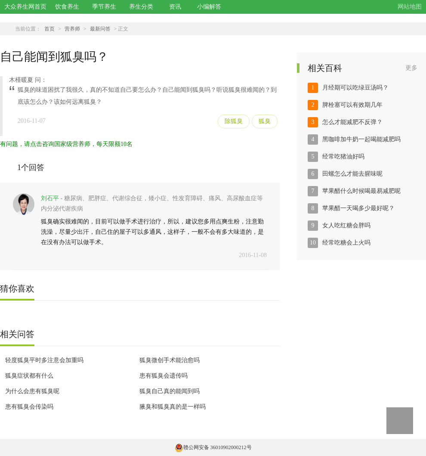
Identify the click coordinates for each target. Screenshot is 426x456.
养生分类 (141, 6)
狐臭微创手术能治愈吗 (169, 360)
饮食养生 (67, 6)
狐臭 (265, 121)
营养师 (72, 29)
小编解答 (209, 6)
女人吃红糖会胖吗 (346, 225)
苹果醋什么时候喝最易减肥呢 (361, 191)
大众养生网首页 (25, 6)
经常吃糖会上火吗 (346, 242)
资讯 (175, 6)
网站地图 (410, 6)
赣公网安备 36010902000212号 (213, 447)
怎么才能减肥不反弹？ (352, 122)
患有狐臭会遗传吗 (163, 375)
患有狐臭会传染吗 (29, 406)
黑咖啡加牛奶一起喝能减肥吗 (361, 139)
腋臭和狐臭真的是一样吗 (172, 406)
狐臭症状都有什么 (29, 375)
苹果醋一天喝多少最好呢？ (358, 208)
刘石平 (50, 198)
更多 (411, 68)
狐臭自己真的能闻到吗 (169, 391)
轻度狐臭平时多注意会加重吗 (44, 360)
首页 (49, 29)
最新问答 (100, 29)
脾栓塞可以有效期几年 (352, 105)
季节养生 (104, 6)
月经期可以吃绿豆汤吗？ (355, 87)
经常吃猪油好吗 (343, 156)
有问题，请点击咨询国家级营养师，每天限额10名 (66, 144)
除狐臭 (234, 121)
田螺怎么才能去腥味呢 (352, 174)
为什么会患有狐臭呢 (32, 391)
